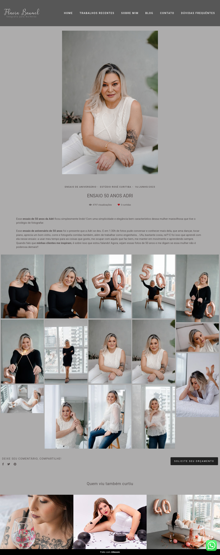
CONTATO (167, 13)
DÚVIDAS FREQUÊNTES (198, 13)
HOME (68, 13)
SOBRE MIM (130, 13)
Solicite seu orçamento (194, 461)
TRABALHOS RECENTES (97, 13)
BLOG (149, 13)
